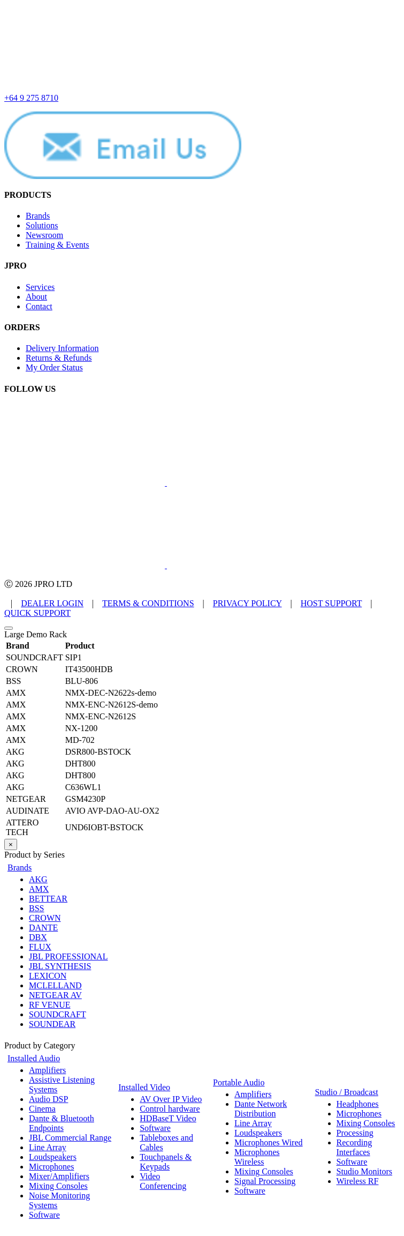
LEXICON (47, 975)
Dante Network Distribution (260, 1108)
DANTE (43, 927)
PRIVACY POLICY (247, 603)
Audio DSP (48, 1099)
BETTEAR (48, 898)
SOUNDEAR (52, 1024)
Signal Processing (264, 1181)
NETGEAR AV (55, 995)
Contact (39, 306)
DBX (38, 937)
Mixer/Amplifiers (59, 1176)
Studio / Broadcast (346, 1092)
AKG (38, 879)
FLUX (40, 946)
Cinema (42, 1108)
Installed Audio (33, 1058)
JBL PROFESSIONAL (68, 956)
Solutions (42, 225)
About (36, 296)
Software (44, 1214)
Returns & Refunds (59, 357)
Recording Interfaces (354, 1147)
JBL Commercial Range (70, 1137)
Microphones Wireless (256, 1157)
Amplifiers (47, 1070)
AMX (39, 889)
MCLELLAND (55, 985)
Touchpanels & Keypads (166, 1161)
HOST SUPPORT (331, 603)
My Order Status (54, 367)
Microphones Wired (268, 1142)
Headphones (358, 1103)
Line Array (47, 1147)
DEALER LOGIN (52, 603)
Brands (38, 215)
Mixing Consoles (58, 1185)
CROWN (45, 917)
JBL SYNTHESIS (60, 966)
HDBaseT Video (168, 1118)
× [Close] (11, 844)
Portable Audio (238, 1082)
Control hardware (170, 1108)
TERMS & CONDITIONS (148, 603)
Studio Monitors (364, 1171)
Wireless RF (358, 1181)
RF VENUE (50, 1004)
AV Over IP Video (171, 1099)
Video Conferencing (163, 1181)
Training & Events (57, 244)
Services (40, 287)
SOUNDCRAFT (57, 1014)
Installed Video (144, 1087)
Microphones (51, 1166)
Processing (355, 1132)
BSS (36, 908)
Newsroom (44, 235)
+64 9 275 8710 (31, 97)
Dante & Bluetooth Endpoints (61, 1123)
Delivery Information (62, 348)
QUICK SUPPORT (37, 612)
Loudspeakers (53, 1156)
